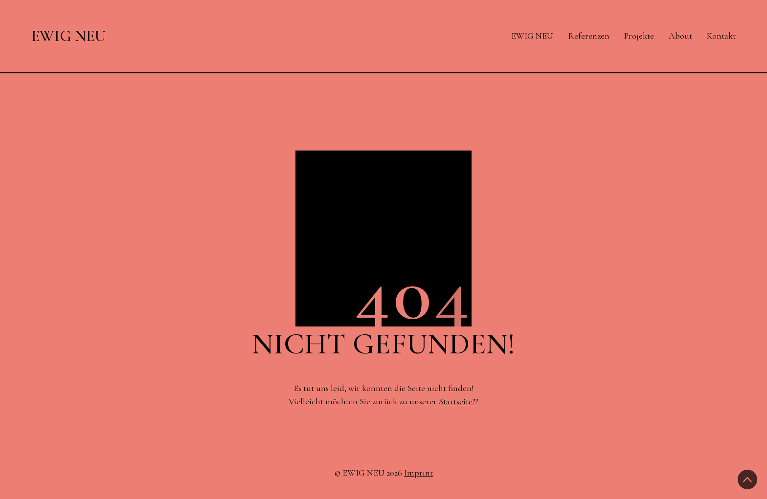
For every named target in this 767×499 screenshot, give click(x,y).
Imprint (418, 472)
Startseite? (457, 401)
